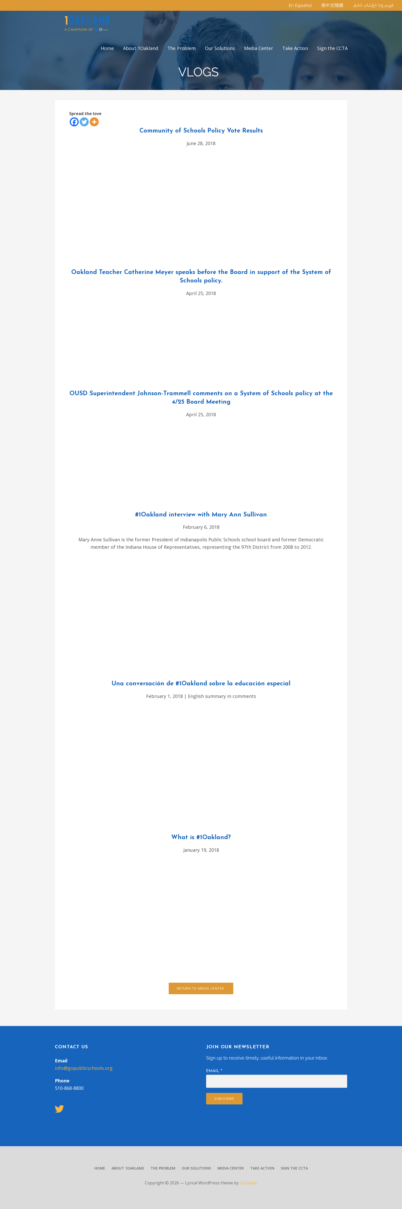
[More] (94, 121)
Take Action (295, 48)
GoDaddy (248, 1183)
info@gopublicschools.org (84, 1068)
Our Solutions (220, 48)
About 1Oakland (140, 48)
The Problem (181, 48)
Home (107, 48)
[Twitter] (84, 121)
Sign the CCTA (332, 48)
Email (214, 1071)
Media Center (258, 48)
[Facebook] (74, 121)
